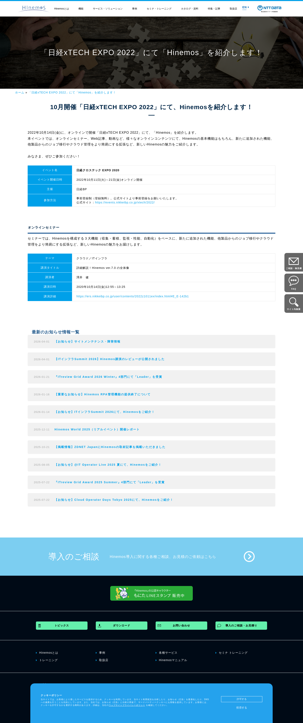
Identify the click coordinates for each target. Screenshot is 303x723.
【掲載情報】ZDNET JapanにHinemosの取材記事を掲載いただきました (110, 447)
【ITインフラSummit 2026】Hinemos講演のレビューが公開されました (109, 359)
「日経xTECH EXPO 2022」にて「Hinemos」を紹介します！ (72, 92)
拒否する (241, 707)
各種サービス (167, 652)
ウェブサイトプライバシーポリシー (127, 705)
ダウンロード (121, 625)
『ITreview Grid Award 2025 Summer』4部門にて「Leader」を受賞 (109, 482)
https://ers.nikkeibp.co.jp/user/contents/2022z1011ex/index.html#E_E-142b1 (132, 296)
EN (245, 7)
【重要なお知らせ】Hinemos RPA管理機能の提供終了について (102, 394)
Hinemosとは (61, 8)
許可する (242, 699)
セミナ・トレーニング (159, 8)
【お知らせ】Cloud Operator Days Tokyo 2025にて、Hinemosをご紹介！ (113, 499)
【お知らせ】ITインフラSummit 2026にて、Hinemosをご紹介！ (104, 411)
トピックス (61, 625)
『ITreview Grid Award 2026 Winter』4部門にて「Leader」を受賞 (108, 376)
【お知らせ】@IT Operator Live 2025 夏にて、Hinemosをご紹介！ (108, 464)
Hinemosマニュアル (171, 660)
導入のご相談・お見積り (241, 625)
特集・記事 (214, 8)
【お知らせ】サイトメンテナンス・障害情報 (87, 341)
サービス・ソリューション (108, 8)
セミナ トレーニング (231, 652)
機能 (80, 8)
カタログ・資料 (189, 8)
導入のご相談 (73, 556)
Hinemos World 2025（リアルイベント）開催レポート (97, 429)
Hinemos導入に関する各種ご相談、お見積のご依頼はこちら (163, 557)
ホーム (19, 92)
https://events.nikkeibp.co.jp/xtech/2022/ (125, 202)
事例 (134, 8)
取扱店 (233, 8)
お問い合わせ (181, 625)
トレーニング (47, 660)
